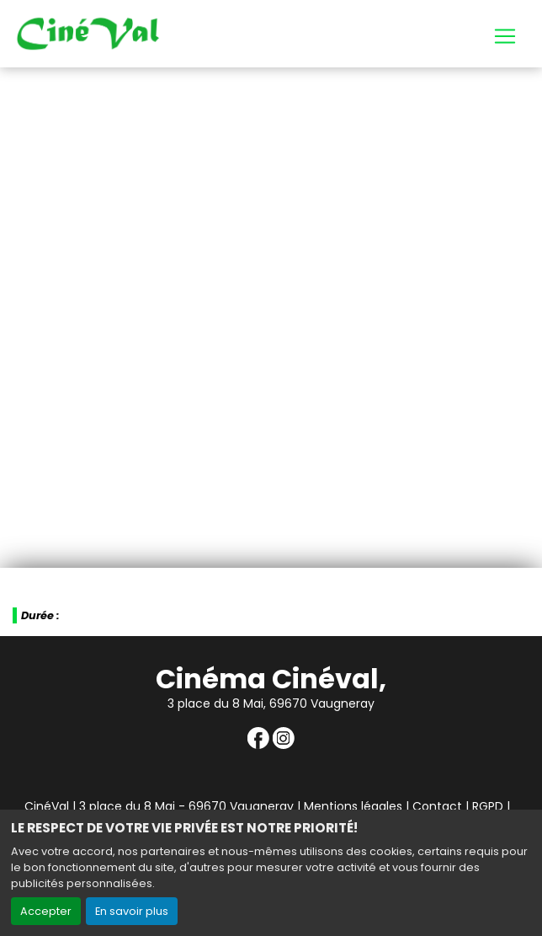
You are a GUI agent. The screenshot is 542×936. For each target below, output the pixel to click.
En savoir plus (131, 911)
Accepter (46, 911)
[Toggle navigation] (505, 36)
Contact (437, 806)
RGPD (487, 806)
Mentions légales (353, 806)
